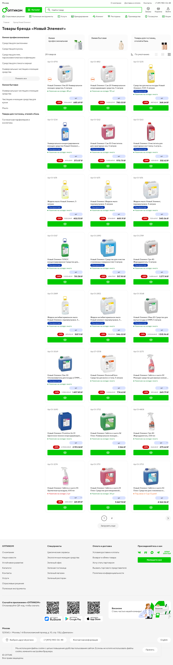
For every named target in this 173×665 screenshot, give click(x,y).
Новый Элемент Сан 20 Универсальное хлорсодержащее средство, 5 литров (107, 86)
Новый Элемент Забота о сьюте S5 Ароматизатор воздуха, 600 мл (62, 489)
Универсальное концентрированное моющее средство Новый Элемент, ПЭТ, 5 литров (63, 144)
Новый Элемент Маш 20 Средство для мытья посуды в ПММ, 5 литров (150, 318)
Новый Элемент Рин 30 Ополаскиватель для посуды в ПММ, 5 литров (64, 376)
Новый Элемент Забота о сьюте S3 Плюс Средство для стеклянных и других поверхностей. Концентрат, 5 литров (149, 489)
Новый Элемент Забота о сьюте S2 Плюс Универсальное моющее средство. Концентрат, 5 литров (105, 434)
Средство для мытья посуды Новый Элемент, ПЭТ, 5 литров (149, 86)
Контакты (148, 3)
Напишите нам (154, 560)
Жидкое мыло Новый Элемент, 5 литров (61, 202)
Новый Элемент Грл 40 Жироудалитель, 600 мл (144, 434)
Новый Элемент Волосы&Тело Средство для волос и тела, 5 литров (106, 376)
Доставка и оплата (132, 3)
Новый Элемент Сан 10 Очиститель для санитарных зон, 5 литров (106, 144)
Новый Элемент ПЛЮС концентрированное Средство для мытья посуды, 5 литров (62, 260)
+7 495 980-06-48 (163, 3)
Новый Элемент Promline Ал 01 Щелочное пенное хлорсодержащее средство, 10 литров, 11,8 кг (63, 434)
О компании (116, 3)
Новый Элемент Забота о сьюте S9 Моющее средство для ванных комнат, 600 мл (150, 376)
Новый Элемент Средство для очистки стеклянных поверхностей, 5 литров (107, 260)
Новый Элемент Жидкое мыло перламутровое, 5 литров (103, 202)
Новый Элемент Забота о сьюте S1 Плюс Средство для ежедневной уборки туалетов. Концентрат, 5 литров (107, 489)
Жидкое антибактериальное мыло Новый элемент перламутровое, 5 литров (105, 318)
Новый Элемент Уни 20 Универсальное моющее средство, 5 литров (64, 86)
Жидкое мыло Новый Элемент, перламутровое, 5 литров (147, 202)
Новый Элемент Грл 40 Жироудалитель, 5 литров (144, 260)
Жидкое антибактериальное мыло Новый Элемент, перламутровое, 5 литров (62, 318)
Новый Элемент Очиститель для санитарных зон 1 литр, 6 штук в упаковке (147, 144)
